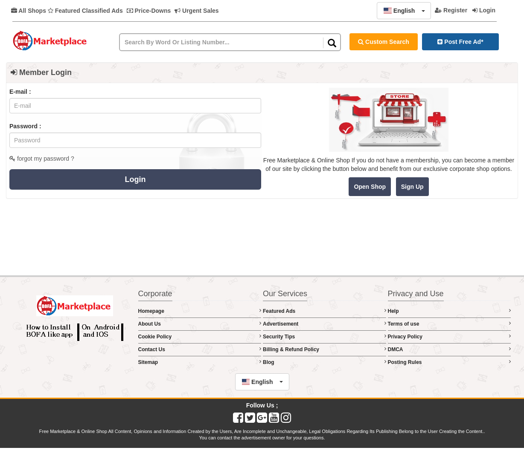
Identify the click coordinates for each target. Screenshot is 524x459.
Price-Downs (149, 10)
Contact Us (200, 349)
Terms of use (449, 323)
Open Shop (370, 186)
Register (451, 10)
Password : (25, 126)
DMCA (449, 349)
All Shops (28, 10)
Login (483, 10)
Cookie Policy (200, 336)
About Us (200, 323)
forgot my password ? (41, 158)
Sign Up (412, 186)
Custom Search (383, 41)
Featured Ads (324, 311)
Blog (324, 362)
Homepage (200, 311)
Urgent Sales (196, 10)
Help (449, 311)
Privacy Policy (449, 336)
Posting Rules (449, 362)
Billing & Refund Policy (324, 349)
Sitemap (200, 362)
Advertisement (324, 323)
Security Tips (324, 336)
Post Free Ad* (460, 41)
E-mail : (20, 91)
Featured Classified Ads (85, 10)
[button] (404, 10)
